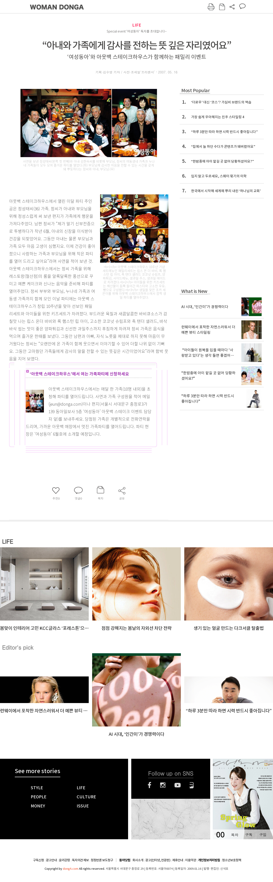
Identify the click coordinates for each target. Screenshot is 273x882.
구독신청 (38, 860)
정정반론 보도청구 (102, 860)
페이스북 (149, 785)
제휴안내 (177, 860)
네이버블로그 (192, 785)
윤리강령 (64, 860)
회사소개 (137, 860)
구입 (262, 834)
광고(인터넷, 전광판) (157, 860)
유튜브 (177, 785)
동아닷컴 (124, 860)
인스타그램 (162, 785)
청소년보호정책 (231, 860)
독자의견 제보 (80, 860)
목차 (234, 834)
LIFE (136, 25)
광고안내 (51, 860)
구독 (248, 834)
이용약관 (190, 860)
